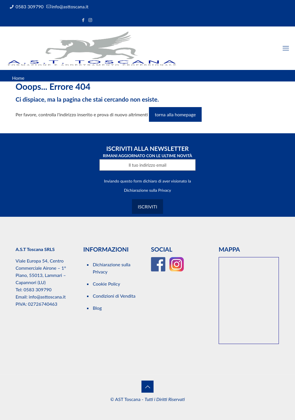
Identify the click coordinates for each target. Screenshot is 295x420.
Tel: (19, 289)
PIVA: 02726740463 (36, 304)
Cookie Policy (106, 283)
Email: (22, 296)
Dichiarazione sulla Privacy (147, 190)
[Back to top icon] (147, 387)
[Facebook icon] (83, 19)
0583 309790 (29, 6)
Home (18, 78)
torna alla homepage (175, 114)
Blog (97, 308)
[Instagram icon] (90, 19)
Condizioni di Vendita (114, 296)
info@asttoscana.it (70, 6)
